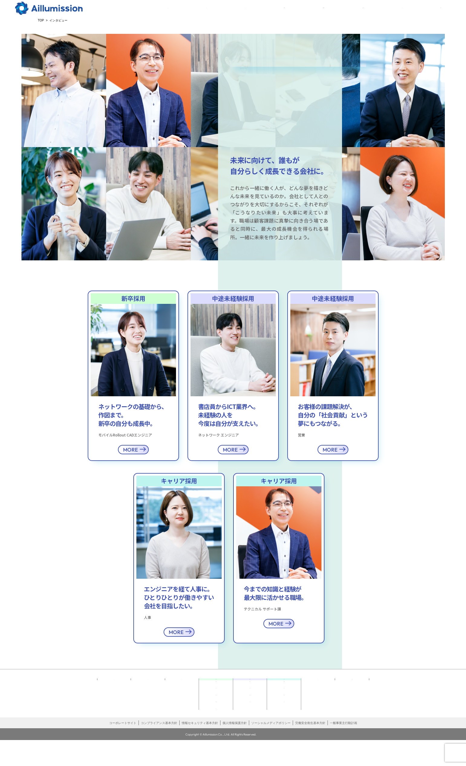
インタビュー (216, 706)
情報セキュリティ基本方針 (200, 749)
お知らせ (216, 733)
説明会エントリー (216, 724)
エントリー (432, 13)
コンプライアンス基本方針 (159, 749)
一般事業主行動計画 (343, 749)
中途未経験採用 (316, 13)
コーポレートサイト (122, 749)
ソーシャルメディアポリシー (271, 749)
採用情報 (216, 715)
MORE (130, 449)
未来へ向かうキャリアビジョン (284, 695)
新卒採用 (276, 13)
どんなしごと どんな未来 (216, 695)
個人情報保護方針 (235, 749)
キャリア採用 (361, 13)
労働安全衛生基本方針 (310, 749)
